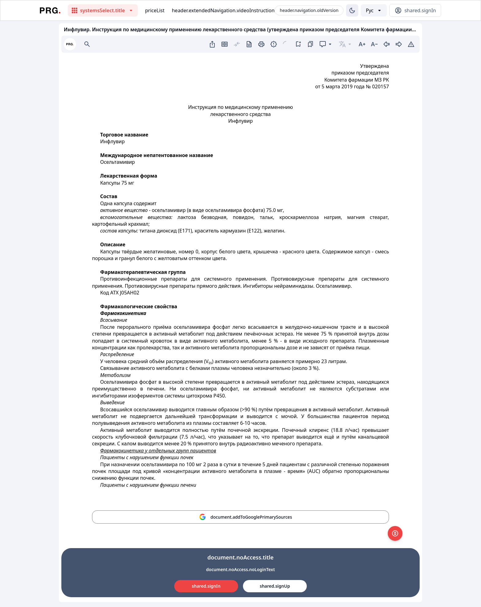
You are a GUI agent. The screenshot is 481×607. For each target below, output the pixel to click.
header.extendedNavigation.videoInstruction (223, 10)
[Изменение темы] (352, 10)
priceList (154, 10)
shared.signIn (206, 586)
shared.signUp (275, 586)
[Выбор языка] (374, 10)
